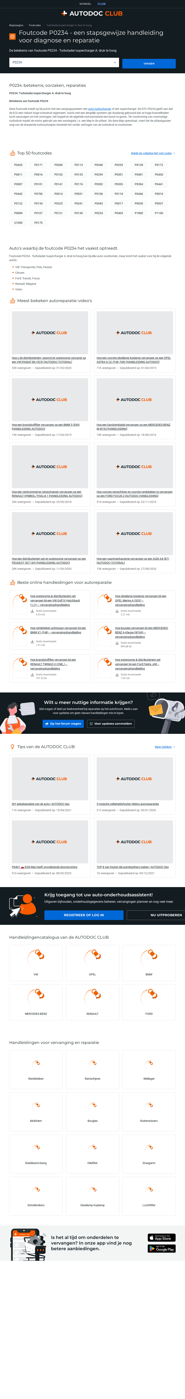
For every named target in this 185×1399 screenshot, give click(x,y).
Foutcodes (35, 25)
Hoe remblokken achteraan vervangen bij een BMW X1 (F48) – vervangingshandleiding (58, 629)
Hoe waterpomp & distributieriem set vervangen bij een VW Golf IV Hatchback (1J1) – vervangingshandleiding (55, 599)
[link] (50, 339)
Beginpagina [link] (16, 25)
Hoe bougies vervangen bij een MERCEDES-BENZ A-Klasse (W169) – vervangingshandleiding (141, 631)
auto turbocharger (99, 108)
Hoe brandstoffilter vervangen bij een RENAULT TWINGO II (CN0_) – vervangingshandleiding (53, 663)
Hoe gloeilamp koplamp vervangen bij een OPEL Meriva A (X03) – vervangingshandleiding (140, 599)
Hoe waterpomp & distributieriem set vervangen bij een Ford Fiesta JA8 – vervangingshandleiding (137, 663)
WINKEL (85, 4)
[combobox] (64, 62)
